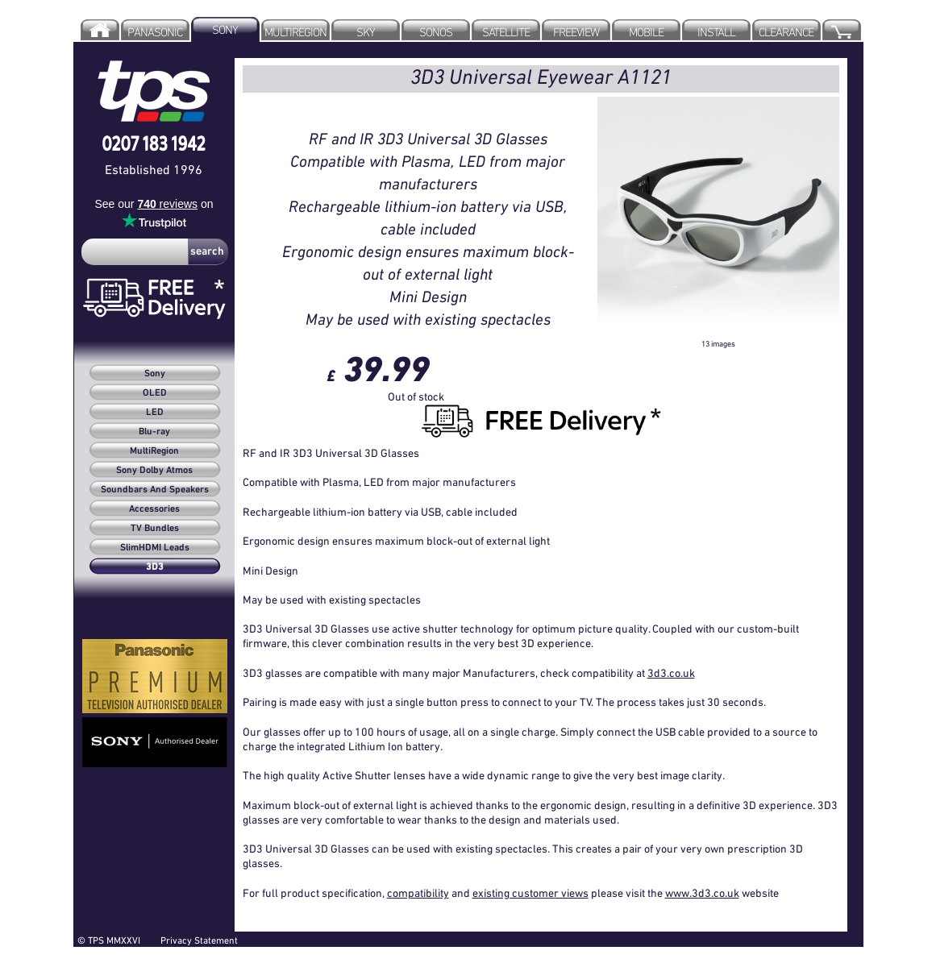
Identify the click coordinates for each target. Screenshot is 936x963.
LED (155, 412)
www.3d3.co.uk (702, 892)
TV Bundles (155, 528)
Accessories (154, 509)
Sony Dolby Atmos (154, 470)
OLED (155, 393)
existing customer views (530, 892)
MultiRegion (154, 451)
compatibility (418, 892)
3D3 (155, 567)
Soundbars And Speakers (155, 490)
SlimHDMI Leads (154, 548)
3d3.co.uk (671, 672)
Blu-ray (154, 432)
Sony (154, 374)
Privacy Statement (199, 940)
